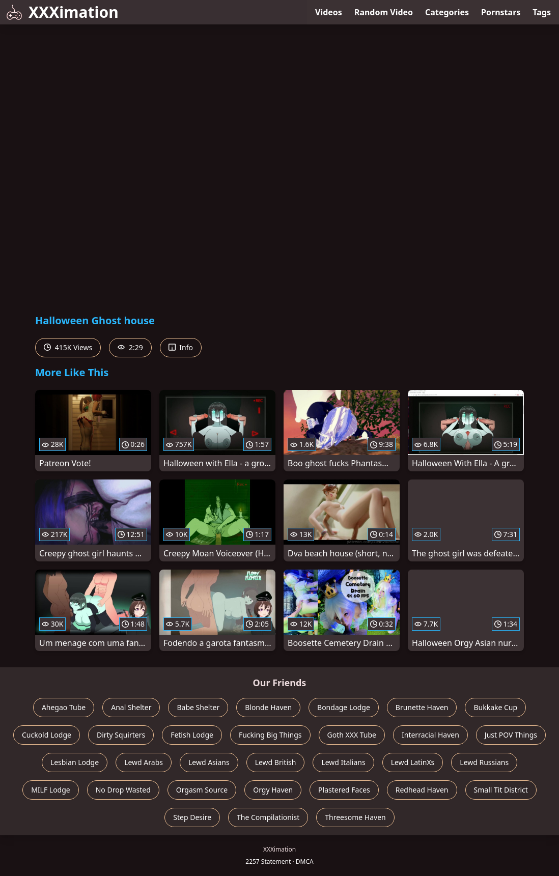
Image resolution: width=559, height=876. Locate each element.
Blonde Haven (268, 707)
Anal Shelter (131, 707)
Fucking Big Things (270, 735)
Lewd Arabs (143, 762)
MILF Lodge (50, 790)
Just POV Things (511, 735)
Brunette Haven (422, 707)
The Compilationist (268, 817)
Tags (542, 12)
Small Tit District (501, 790)
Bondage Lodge (343, 707)
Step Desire (192, 817)
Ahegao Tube (64, 707)
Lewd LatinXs (413, 762)
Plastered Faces (344, 790)
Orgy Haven (273, 790)
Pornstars (500, 12)
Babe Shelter (198, 707)
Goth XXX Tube (352, 735)
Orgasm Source (202, 790)
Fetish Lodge (192, 735)
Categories (447, 12)
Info (181, 347)
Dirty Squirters (121, 735)
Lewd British (275, 762)
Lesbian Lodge (74, 762)
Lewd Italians (343, 762)
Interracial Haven (430, 735)
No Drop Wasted (123, 790)
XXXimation (62, 12)
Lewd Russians (484, 762)
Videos (328, 12)
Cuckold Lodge (46, 735)
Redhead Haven (422, 790)
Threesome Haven (355, 817)
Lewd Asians (209, 762)
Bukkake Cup (495, 707)
